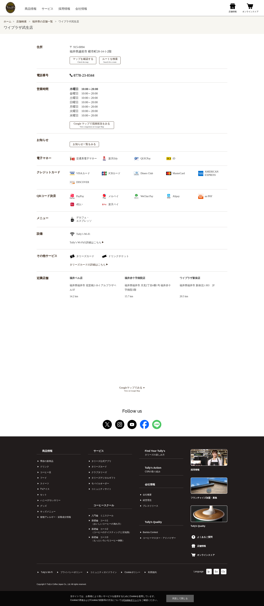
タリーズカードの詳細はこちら (89, 264)
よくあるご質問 (202, 537)
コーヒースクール (104, 505)
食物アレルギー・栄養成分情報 (55, 517)
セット (43, 494)
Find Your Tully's (155, 452)
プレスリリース (150, 506)
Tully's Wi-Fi (47, 572)
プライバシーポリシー (71, 572)
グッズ (43, 506)
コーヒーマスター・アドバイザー (159, 538)
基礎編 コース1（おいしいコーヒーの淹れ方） (106, 522)
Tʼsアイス (45, 489)
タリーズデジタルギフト (103, 478)
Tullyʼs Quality (153, 522)
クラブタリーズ (99, 472)
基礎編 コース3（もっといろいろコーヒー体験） (107, 539)
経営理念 (147, 500)
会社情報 (150, 484)
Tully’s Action (153, 469)
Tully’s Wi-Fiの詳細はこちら (87, 242)
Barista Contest (150, 532)
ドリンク (44, 466)
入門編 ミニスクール (102, 515)
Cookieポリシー (132, 572)
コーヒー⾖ (45, 472)
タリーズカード (99, 466)
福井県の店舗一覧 (43, 21)
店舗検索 (21, 21)
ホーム (7, 21)
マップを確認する (83, 60)
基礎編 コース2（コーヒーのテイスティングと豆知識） (111, 531)
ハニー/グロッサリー (50, 500)
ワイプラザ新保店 (190, 278)
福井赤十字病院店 (135, 278)
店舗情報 (199, 546)
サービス (99, 450)
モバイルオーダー (100, 483)
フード (43, 478)
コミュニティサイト (101, 489)
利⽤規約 (152, 572)
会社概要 (147, 494)
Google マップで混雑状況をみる (92, 125)
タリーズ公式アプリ (101, 461)
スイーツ (44, 483)
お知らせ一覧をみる (84, 144)
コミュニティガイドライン (103, 572)
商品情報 (47, 450)
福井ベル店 (76, 278)
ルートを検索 (110, 60)
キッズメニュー (48, 511)
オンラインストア (203, 555)
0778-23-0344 (82, 75)
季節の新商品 (46, 461)
